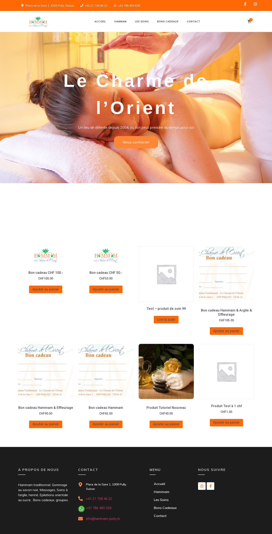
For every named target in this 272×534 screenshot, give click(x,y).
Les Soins (142, 21)
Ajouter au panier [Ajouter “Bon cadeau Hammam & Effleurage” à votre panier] (45, 424)
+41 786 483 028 (98, 508)
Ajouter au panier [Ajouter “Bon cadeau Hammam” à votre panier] (106, 424)
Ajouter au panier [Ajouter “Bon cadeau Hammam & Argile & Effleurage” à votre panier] (226, 331)
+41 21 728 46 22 (99, 499)
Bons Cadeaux (167, 21)
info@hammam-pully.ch (103, 519)
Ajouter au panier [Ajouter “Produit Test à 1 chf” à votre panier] (226, 422)
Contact (193, 21)
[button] (134, 180)
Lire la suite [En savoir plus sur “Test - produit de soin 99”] (166, 320)
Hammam (120, 21)
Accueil (100, 21)
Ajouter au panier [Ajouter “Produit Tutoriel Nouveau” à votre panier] (166, 424)
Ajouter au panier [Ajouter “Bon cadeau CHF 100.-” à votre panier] (45, 289)
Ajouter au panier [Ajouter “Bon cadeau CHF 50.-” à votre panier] (106, 289)
